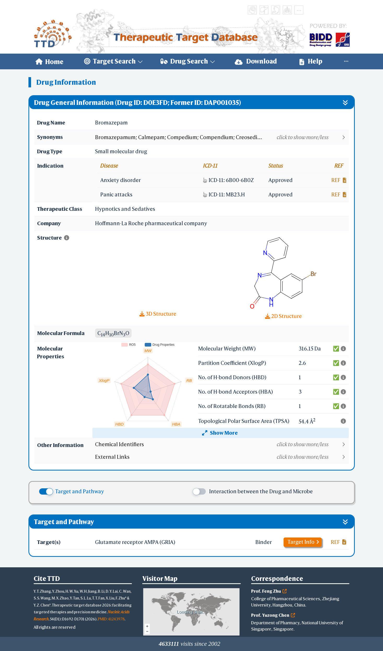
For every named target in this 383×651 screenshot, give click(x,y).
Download (256, 61)
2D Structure (283, 316)
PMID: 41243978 (111, 619)
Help (310, 61)
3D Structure (157, 314)
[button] (221, 137)
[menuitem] (49, 61)
